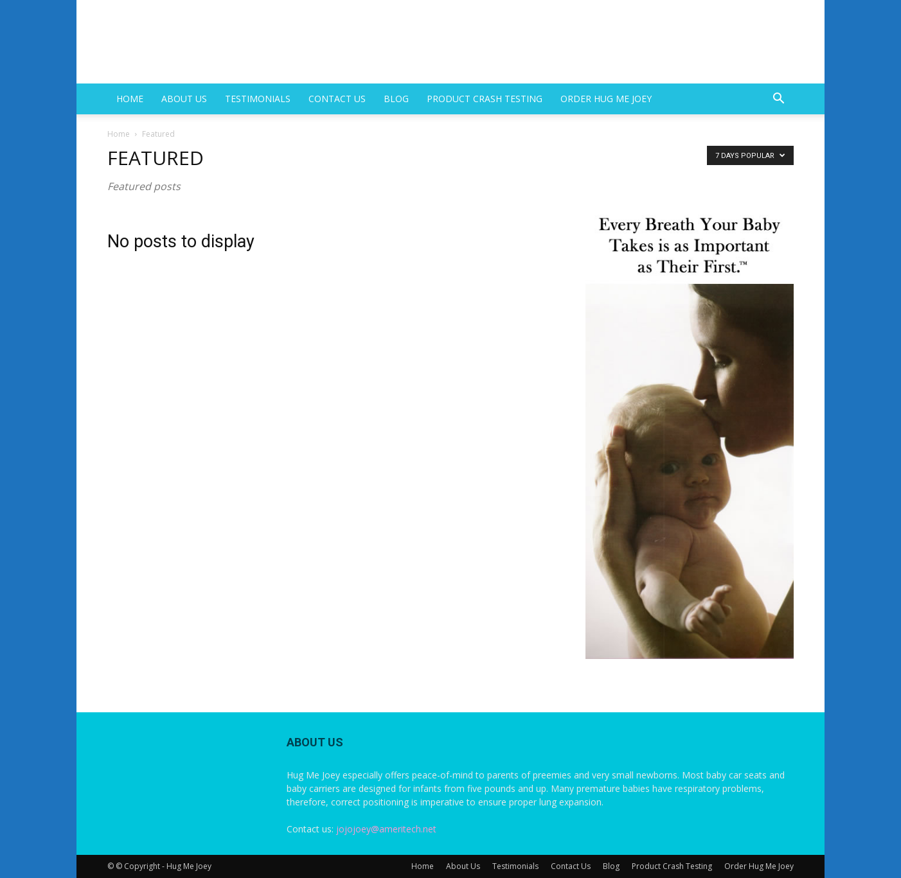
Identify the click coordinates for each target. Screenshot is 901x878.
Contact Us (337, 98)
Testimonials (257, 98)
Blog (396, 98)
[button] (778, 100)
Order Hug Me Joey (606, 98)
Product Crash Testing (484, 98)
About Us (184, 98)
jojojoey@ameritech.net (386, 829)
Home (129, 98)
